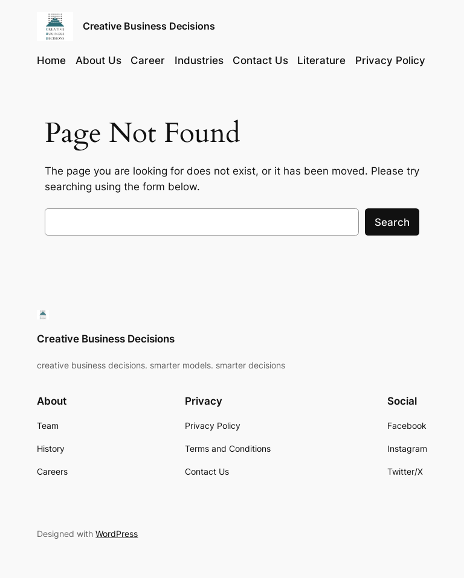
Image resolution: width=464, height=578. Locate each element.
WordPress (116, 533)
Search (392, 222)
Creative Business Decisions (149, 26)
